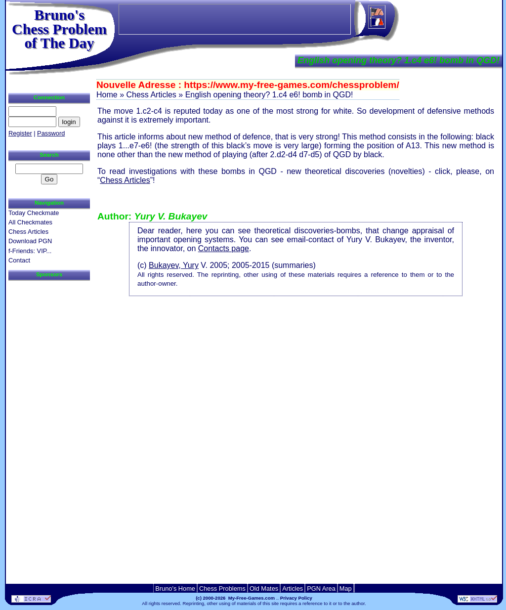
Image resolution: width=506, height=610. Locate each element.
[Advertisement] (296, 315)
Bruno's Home (175, 588)
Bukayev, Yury (174, 265)
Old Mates (264, 588)
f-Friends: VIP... (29, 251)
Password (51, 133)
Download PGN (30, 241)
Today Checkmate (33, 213)
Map (345, 588)
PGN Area (321, 588)
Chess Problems (222, 588)
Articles (292, 588)
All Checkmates (30, 222)
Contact (19, 260)
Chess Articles (125, 180)
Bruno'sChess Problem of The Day (59, 28)
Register (20, 133)
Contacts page (223, 248)
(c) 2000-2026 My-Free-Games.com (235, 598)
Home (107, 94)
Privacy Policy (296, 598)
